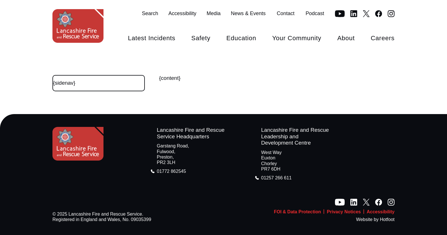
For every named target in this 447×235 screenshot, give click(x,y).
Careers (383, 38)
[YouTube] (340, 13)
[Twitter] (366, 13)
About (346, 38)
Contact (285, 13)
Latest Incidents (151, 38)
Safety (200, 38)
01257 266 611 (276, 177)
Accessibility (182, 13)
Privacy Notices (344, 211)
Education (241, 38)
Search (150, 13)
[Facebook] (378, 13)
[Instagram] (391, 13)
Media (214, 13)
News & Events (248, 13)
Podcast (315, 13)
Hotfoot (387, 219)
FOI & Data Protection (297, 211)
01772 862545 (171, 171)
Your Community (296, 38)
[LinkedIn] (354, 13)
